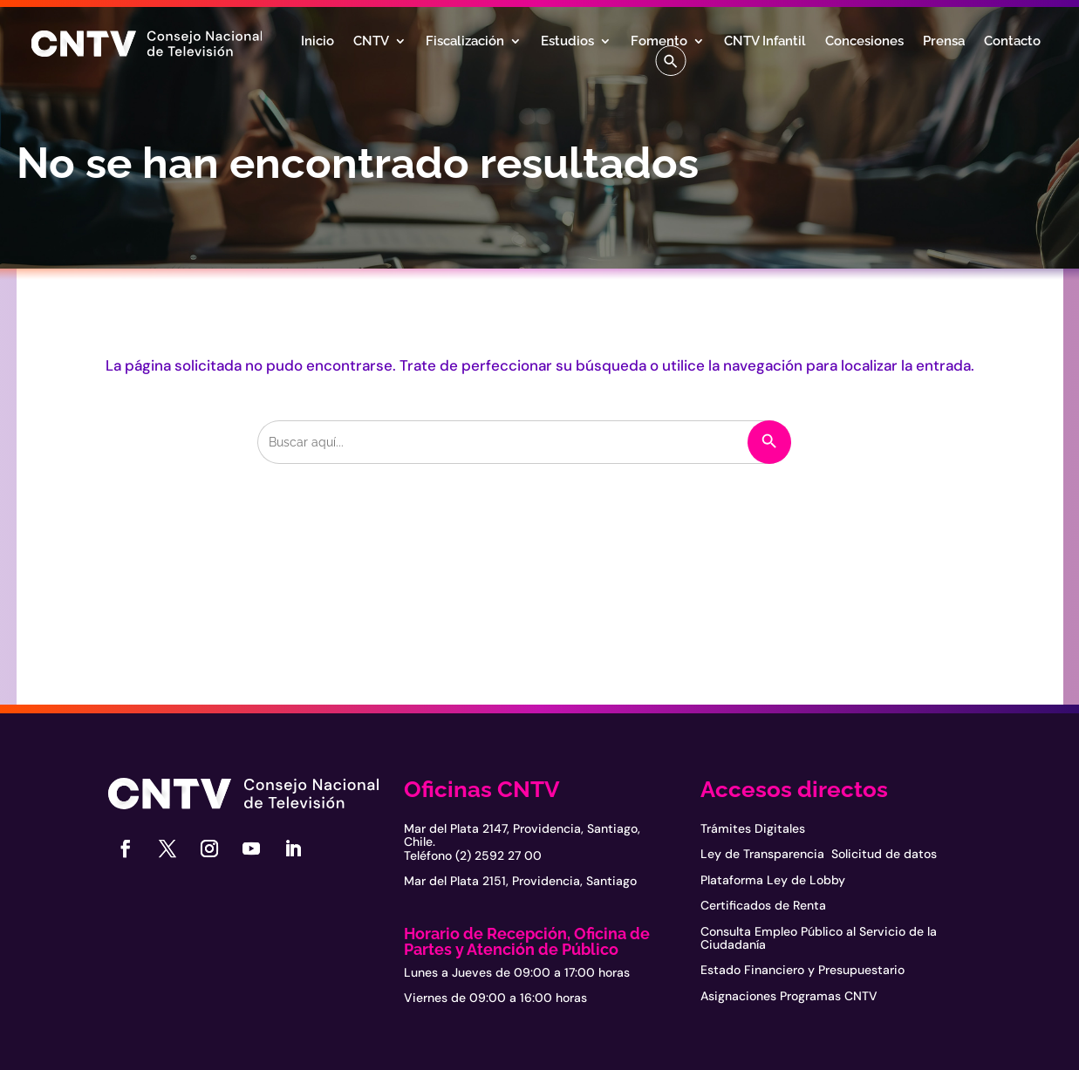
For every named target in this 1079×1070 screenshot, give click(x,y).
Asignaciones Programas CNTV (789, 996)
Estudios (567, 42)
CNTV (371, 42)
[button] (670, 60)
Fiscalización (465, 42)
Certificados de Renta (763, 905)
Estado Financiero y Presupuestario (802, 970)
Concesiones (864, 42)
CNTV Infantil (765, 42)
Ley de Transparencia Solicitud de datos (818, 854)
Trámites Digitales (752, 828)
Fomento (659, 42)
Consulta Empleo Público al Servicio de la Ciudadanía (818, 937)
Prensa (944, 42)
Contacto (1012, 42)
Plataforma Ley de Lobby (772, 880)
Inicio (317, 42)
